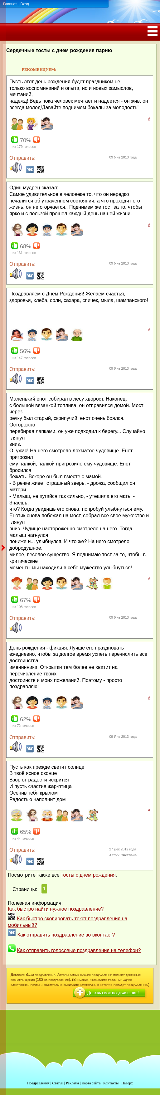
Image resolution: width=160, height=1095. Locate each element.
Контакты (111, 1083)
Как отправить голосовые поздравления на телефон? (79, 950)
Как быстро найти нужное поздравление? (56, 909)
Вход (24, 4)
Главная (10, 4)
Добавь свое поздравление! (113, 992)
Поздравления (38, 1083)
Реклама (72, 1083)
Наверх (127, 1083)
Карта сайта (91, 1083)
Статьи (57, 1083)
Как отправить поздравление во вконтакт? (66, 934)
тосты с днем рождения (88, 875)
